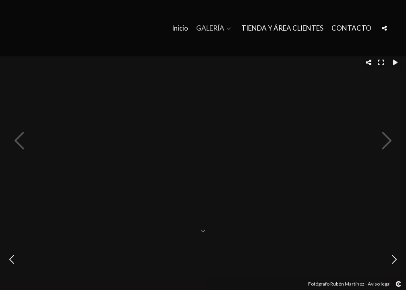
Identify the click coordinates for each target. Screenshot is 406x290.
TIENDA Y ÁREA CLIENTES (281, 28)
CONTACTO (350, 28)
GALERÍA (209, 28)
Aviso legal (379, 284)
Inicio (178, 28)
